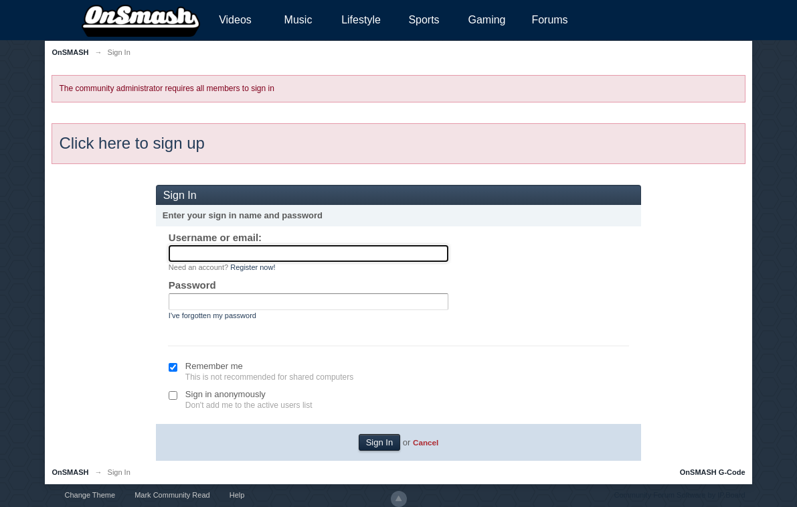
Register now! (252, 267)
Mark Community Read (172, 495)
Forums (549, 19)
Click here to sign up (131, 143)
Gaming (486, 19)
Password (192, 285)
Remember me (214, 366)
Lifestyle (361, 19)
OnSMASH (70, 472)
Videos (235, 19)
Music (298, 19)
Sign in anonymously (225, 394)
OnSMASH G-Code (712, 472)
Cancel (425, 442)
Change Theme (89, 495)
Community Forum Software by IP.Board (679, 495)
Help (237, 495)
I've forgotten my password (212, 315)
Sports (423, 19)
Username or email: (215, 237)
